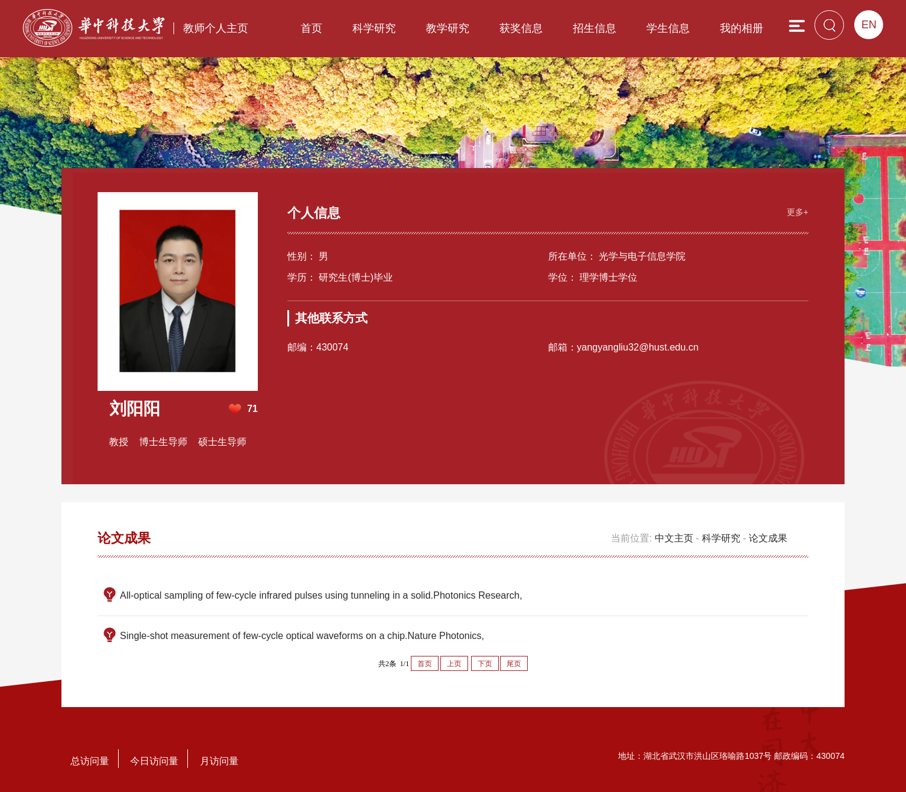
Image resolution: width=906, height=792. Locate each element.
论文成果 (768, 538)
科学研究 (374, 28)
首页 (311, 28)
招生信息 (594, 28)
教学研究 (447, 28)
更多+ (797, 212)
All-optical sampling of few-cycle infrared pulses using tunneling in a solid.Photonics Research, (321, 595)
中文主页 (674, 538)
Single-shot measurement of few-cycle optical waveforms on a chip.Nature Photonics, (302, 636)
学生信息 (668, 28)
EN (868, 25)
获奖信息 (521, 28)
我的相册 (741, 28)
